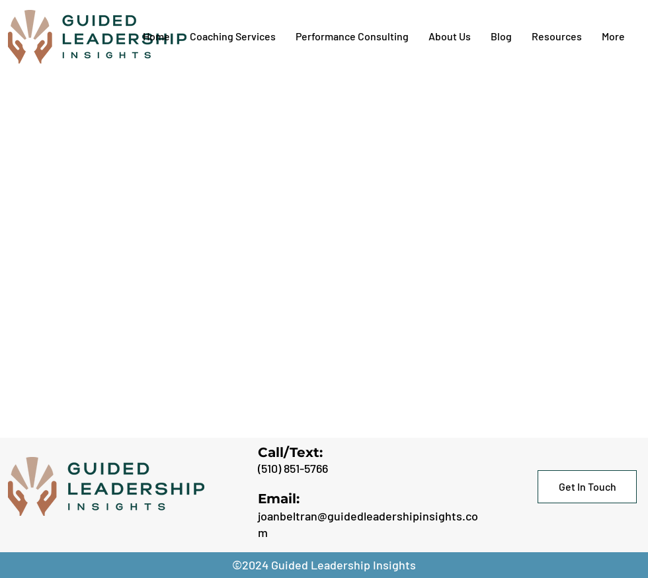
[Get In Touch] (587, 486)
